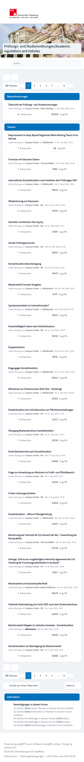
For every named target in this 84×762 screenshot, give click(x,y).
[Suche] (72, 63)
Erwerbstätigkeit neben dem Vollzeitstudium (31, 326)
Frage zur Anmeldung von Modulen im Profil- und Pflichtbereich (41, 472)
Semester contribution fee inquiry (25, 222)
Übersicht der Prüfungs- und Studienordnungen (32, 104)
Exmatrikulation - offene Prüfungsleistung (30, 514)
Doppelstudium (16, 347)
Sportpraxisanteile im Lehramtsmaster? (28, 305)
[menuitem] (10, 756)
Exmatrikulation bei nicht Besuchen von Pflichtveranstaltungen (40, 410)
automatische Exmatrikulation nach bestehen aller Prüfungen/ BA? (42, 180)
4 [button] (46, 85)
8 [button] (64, 85)
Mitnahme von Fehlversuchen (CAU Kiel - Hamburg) (35, 389)
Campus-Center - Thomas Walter (39, 163)
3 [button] (40, 85)
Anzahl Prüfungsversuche (21, 243)
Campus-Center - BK (34, 225)
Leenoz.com (10, 747)
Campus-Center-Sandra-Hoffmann (40, 587)
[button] (70, 86)
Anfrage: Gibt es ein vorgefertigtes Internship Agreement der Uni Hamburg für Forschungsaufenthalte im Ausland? (41, 561)
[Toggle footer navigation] (4, 735)
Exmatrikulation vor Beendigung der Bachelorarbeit (34, 646)
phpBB (20, 744)
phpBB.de (39, 751)
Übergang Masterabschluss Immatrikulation (31, 430)
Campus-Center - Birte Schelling (39, 108)
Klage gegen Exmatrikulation (23, 368)
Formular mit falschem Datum (23, 159)
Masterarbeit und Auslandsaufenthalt (27, 583)
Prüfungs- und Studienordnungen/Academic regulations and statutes (37, 48)
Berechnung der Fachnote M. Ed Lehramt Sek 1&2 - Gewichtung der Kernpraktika (42, 536)
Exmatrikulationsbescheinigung (24, 263)
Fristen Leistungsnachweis (21, 493)
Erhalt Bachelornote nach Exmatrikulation (29, 451)
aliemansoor (30, 629)
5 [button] (52, 85)
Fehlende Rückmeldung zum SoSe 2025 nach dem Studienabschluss (42, 604)
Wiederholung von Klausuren (23, 201)
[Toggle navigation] (80, 12)
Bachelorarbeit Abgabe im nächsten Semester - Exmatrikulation (40, 625)
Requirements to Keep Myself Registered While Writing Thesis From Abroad (43, 137)
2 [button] (34, 85)
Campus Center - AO (34, 204)
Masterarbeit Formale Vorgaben (24, 284)
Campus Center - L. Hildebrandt (39, 142)
